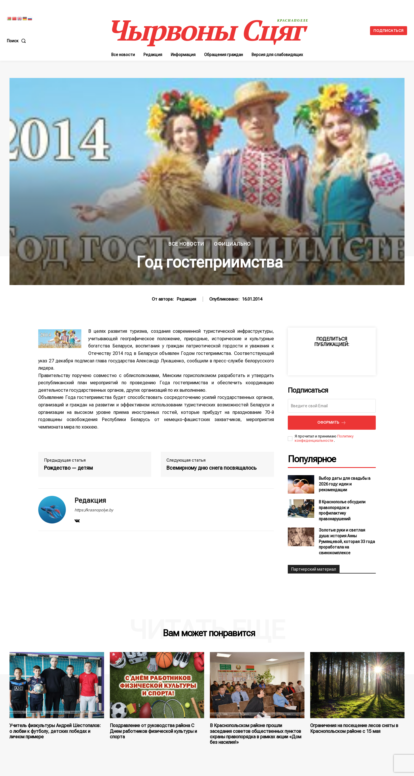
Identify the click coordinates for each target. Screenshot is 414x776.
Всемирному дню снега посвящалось (211, 468)
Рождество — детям (68, 468)
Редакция (186, 299)
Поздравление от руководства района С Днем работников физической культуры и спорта (153, 731)
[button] (17, 41)
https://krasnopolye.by (93, 510)
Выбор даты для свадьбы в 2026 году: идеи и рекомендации (345, 484)
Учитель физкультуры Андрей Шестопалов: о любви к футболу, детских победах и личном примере (55, 731)
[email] (332, 406)
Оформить (331, 422)
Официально (232, 244)
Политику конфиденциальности (324, 438)
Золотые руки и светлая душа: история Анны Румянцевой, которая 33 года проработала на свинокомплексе (347, 541)
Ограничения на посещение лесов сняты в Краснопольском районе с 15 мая (354, 728)
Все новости (186, 244)
